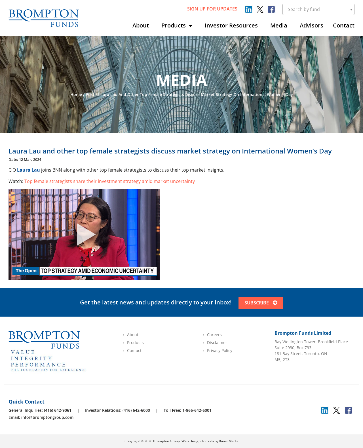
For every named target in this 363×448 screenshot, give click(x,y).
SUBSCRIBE (261, 303)
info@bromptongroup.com (47, 417)
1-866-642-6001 (197, 410)
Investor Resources (231, 25)
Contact (343, 25)
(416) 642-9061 (57, 410)
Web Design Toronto (198, 441)
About (140, 25)
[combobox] (318, 9)
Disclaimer (217, 342)
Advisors (311, 25)
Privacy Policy (219, 350)
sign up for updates (212, 9)
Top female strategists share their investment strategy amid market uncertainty (109, 181)
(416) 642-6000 (136, 410)
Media (278, 25)
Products (174, 25)
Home (76, 94)
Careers (214, 334)
